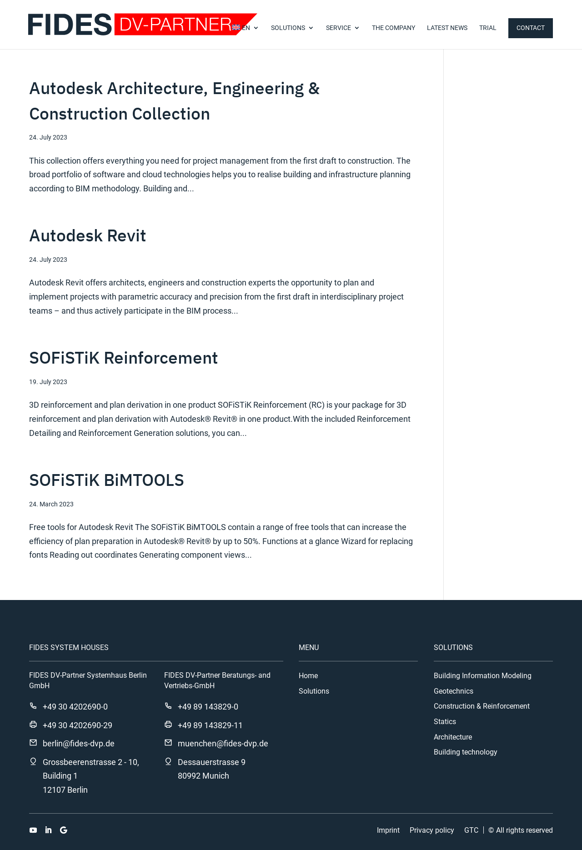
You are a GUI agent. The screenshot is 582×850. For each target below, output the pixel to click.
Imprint (388, 830)
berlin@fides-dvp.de (79, 743)
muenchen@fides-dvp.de (223, 743)
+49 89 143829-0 (208, 706)
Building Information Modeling (483, 676)
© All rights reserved (520, 830)
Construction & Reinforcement (482, 706)
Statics (445, 722)
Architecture (453, 737)
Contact (531, 27)
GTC (471, 830)
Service (338, 28)
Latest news (447, 28)
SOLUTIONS (288, 28)
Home (308, 676)
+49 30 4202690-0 (75, 706)
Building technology (465, 752)
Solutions (314, 691)
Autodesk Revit (87, 235)
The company (393, 28)
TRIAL (488, 28)
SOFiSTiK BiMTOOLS (106, 479)
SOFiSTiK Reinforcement (123, 357)
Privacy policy (432, 830)
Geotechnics (453, 691)
